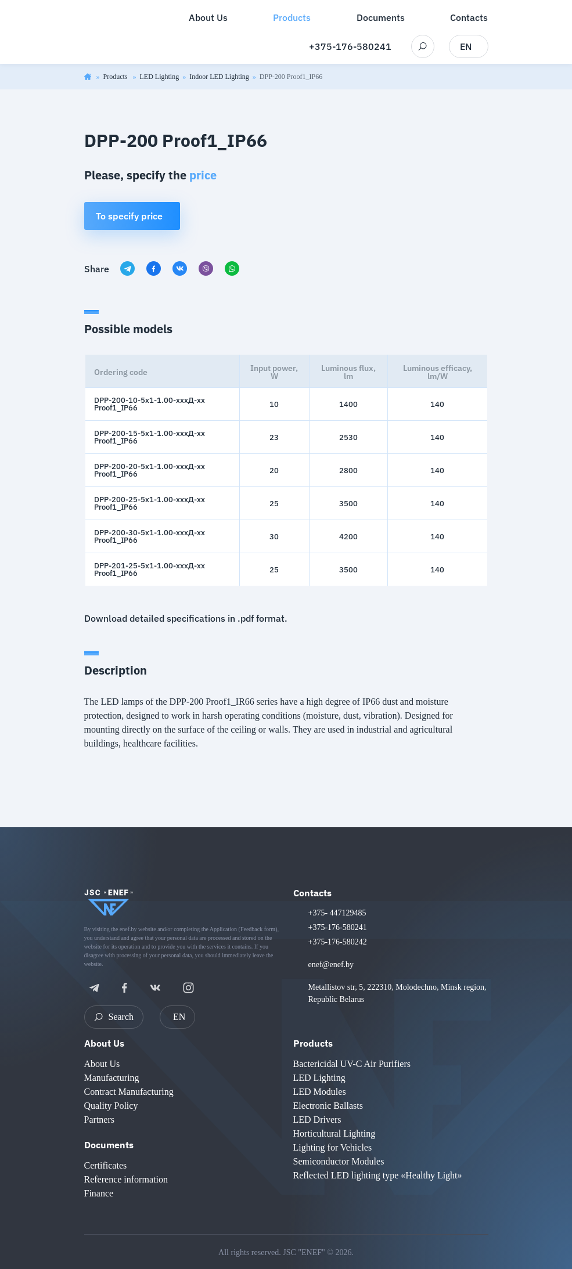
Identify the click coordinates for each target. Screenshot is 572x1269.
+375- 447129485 (337, 913)
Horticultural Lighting (334, 1133)
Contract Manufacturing (129, 1092)
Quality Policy (111, 1106)
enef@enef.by (331, 964)
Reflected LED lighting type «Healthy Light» (377, 1175)
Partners (99, 1119)
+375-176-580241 (350, 46)
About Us (104, 1043)
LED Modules (319, 1092)
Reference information (126, 1179)
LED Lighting (159, 77)
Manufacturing (111, 1078)
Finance (99, 1193)
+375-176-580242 (337, 942)
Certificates (105, 1165)
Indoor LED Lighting (219, 77)
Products (116, 77)
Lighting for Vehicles (332, 1147)
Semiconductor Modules (338, 1161)
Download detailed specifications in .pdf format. (185, 618)
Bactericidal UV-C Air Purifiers (352, 1064)
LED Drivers (317, 1119)
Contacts (312, 893)
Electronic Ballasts (328, 1106)
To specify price (129, 216)
